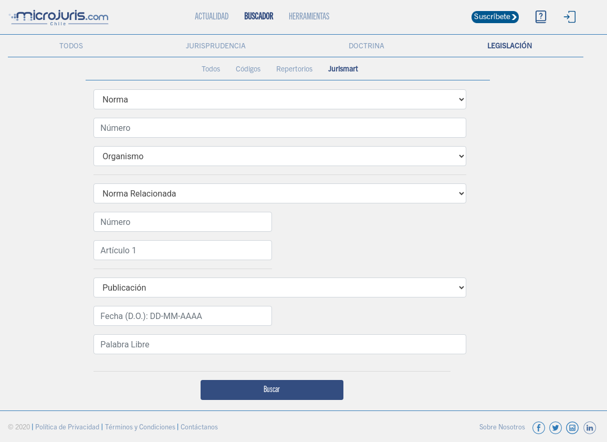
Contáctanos (199, 428)
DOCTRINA (366, 46)
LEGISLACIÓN (509, 46)
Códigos (248, 70)
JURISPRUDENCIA (216, 46)
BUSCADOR (258, 17)
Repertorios (294, 70)
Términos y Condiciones (141, 428)
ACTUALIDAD (215, 11)
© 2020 (20, 428)
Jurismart (343, 70)
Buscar (272, 390)
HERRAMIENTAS (309, 17)
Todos (211, 70)
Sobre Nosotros (503, 428)
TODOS (71, 46)
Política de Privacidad (68, 428)
